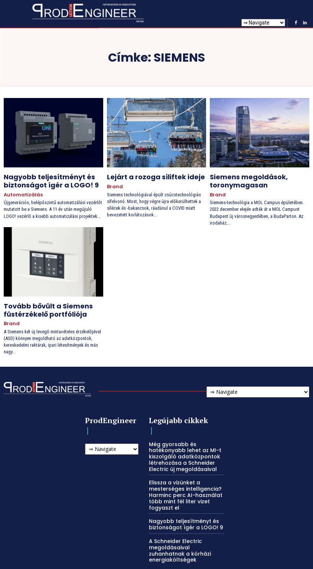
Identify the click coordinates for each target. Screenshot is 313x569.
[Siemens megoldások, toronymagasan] (259, 132)
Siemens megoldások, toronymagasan (241, 179)
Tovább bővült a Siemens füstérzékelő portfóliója (39, 304)
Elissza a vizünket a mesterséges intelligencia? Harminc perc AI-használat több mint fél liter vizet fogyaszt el (182, 482)
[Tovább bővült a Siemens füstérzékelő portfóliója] (53, 257)
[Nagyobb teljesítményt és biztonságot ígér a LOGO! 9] (53, 132)
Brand (113, 184)
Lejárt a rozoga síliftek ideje (146, 176)
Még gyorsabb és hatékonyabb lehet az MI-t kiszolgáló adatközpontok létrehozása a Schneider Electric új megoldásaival (182, 446)
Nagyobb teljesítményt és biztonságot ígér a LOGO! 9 (42, 179)
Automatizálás (21, 190)
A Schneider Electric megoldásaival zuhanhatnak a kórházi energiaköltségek (184, 532)
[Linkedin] (304, 23)
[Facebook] (295, 23)
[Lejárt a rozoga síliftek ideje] (156, 132)
